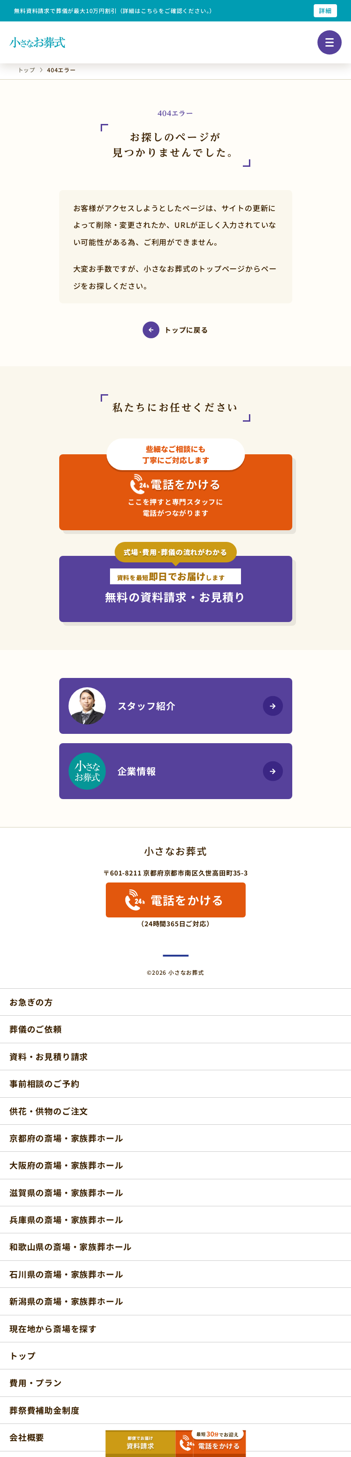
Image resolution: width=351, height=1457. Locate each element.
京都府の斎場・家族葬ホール (66, 1138)
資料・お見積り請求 (48, 1056)
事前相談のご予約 (44, 1083)
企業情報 (112, 771)
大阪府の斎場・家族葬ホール (66, 1165)
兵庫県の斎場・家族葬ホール (66, 1219)
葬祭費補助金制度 (44, 1410)
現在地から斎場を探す (53, 1328)
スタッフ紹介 (122, 706)
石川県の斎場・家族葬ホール (66, 1274)
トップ (22, 1355)
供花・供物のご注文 (48, 1111)
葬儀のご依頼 (35, 1029)
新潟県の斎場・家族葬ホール (66, 1301)
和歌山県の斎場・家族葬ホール (70, 1246)
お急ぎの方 (31, 1002)
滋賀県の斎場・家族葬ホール (66, 1192)
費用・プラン (35, 1382)
